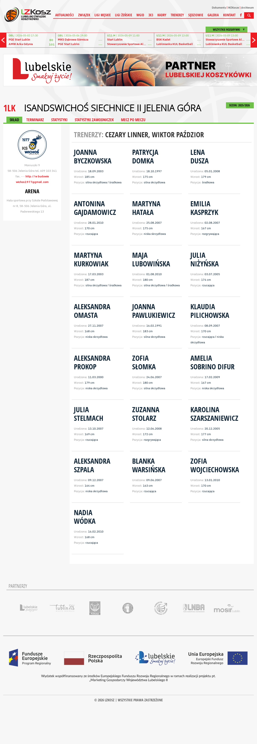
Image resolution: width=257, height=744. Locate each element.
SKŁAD (14, 119)
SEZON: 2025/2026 (240, 105)
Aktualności (64, 15)
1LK (9, 108)
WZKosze (233, 8)
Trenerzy (177, 15)
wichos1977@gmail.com (32, 182)
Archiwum (247, 8)
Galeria (213, 15)
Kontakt (229, 15)
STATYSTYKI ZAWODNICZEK (94, 119)
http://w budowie (37, 176)
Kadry (161, 15)
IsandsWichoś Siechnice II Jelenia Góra (112, 107)
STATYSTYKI (59, 119)
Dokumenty (219, 8)
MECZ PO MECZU (133, 119)
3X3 (150, 15)
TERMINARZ (35, 119)
